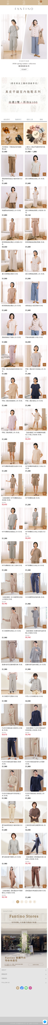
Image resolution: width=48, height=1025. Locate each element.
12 (30, 902)
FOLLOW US (5, 982)
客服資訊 (4, 978)
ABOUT (4, 970)
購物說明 (4, 974)
